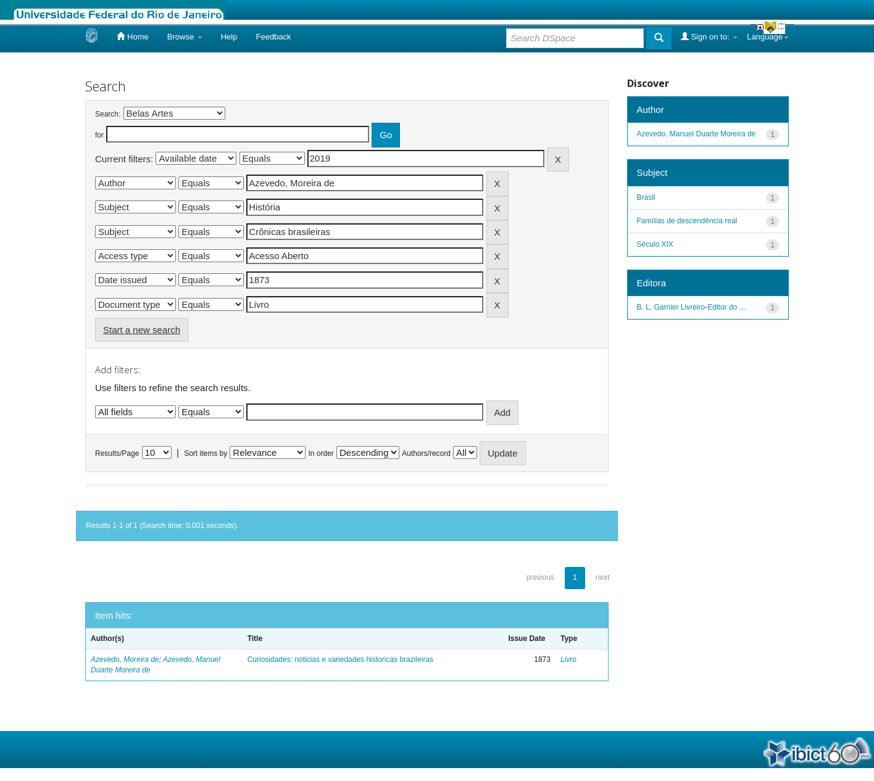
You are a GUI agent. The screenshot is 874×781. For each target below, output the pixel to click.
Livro (568, 659)
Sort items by (205, 453)
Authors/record (426, 453)
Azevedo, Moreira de (125, 659)
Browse (184, 36)
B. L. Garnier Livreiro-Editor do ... (691, 307)
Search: (107, 114)
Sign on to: (709, 36)
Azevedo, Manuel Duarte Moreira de (696, 134)
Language (768, 36)
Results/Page (117, 453)
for (99, 135)
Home (132, 36)
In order (321, 453)
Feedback (273, 36)
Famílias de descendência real (687, 221)
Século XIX (655, 244)
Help (229, 36)
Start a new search (141, 329)
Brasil (646, 197)
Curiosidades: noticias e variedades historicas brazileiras (340, 659)
